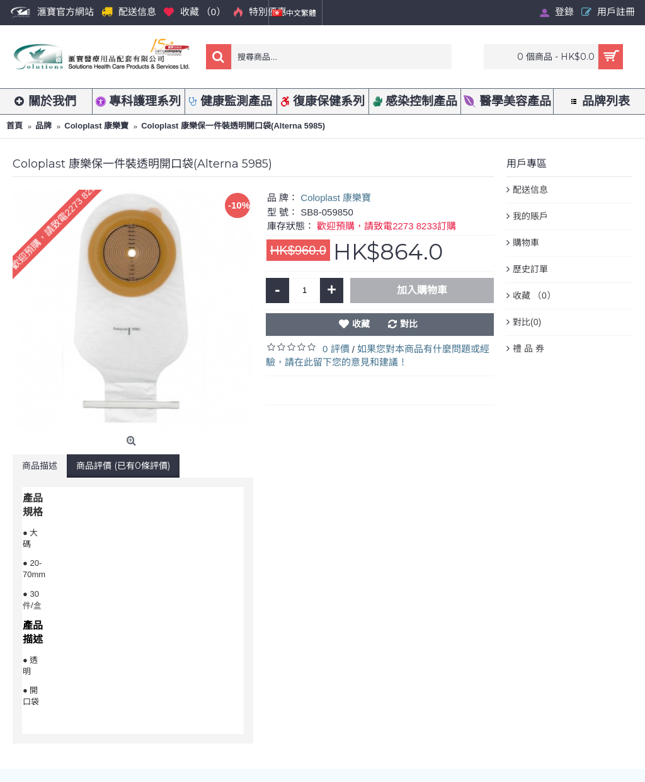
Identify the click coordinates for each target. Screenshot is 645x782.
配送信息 (530, 190)
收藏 (361, 324)
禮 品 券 (528, 348)
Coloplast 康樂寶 (335, 197)
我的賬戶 (530, 216)
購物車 (526, 243)
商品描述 (39, 465)
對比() (527, 322)
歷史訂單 (530, 269)
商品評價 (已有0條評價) (123, 465)
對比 (409, 324)
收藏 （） (534, 296)
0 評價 (336, 348)
